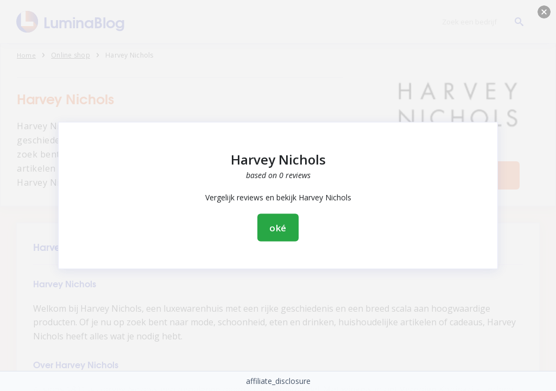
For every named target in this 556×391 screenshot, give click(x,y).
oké (278, 228)
